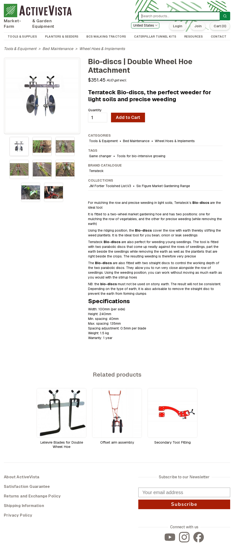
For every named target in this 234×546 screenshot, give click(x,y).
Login (177, 26)
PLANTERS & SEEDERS (61, 37)
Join (198, 26)
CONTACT (218, 37)
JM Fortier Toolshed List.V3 (110, 186)
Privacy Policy (18, 515)
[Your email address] (184, 492)
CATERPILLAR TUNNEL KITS (155, 37)
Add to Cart (128, 117)
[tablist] (42, 169)
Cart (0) (220, 26)
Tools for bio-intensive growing (141, 156)
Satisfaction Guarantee (27, 486)
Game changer (100, 156)
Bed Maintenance (57, 48)
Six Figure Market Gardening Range (163, 186)
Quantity (95, 110)
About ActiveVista (21, 476)
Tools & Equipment (20, 48)
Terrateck (96, 171)
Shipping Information (24, 505)
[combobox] (145, 25)
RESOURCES (193, 37)
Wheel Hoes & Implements (102, 48)
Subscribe (184, 504)
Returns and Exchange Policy (32, 496)
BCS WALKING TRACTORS (106, 37)
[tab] (19, 146)
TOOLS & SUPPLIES (22, 37)
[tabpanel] (42, 95)
